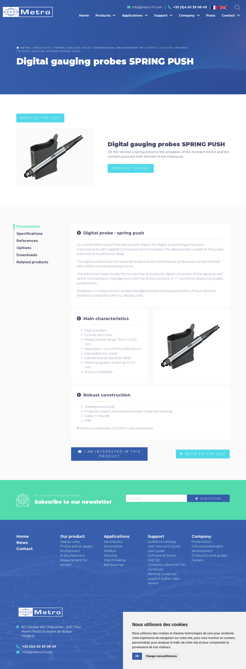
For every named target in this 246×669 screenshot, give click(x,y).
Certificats (155, 569)
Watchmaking (115, 560)
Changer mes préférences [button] (161, 656)
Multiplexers (70, 551)
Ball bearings (114, 565)
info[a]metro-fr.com (147, 7)
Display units (70, 542)
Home (84, 15)
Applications (135, 15)
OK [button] (137, 656)
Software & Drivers (162, 555)
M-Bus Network (72, 555)
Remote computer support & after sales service (164, 578)
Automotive (113, 546)
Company (189, 15)
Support (163, 15)
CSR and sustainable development (207, 548)
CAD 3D (154, 560)
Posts (210, 15)
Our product (72, 536)
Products (106, 15)
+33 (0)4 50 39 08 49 (190, 7)
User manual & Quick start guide (164, 548)
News (22, 542)
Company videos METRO (167, 565)
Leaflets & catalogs (162, 542)
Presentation (202, 542)
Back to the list (40, 118)
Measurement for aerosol (73, 562)
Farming (110, 555)
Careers (197, 560)
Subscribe (208, 498)
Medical (110, 551)
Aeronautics (113, 542)
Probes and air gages (76, 546)
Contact (231, 15)
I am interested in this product (109, 454)
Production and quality (209, 555)
